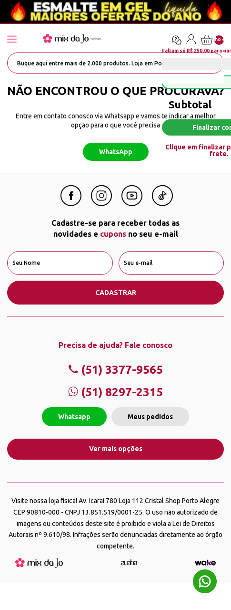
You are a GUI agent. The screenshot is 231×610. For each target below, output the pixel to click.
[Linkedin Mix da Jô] (162, 203)
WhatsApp (115, 152)
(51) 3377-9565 (115, 369)
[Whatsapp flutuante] (205, 582)
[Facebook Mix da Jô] (70, 203)
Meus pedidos (150, 417)
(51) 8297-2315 (115, 392)
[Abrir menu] (21, 39)
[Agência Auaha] (129, 562)
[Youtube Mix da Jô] (131, 203)
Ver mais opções (115, 448)
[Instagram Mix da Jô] (101, 203)
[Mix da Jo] (39, 565)
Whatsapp (74, 417)
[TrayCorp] (205, 562)
